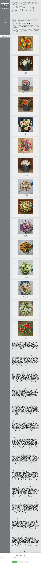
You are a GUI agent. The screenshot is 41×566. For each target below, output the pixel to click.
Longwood (37, 458)
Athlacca (27, 362)
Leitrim (37, 465)
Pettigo (23, 414)
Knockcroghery (31, 473)
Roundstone (27, 390)
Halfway (31, 513)
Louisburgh (36, 456)
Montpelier (13, 442)
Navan (19, 429)
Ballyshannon (31, 431)
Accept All (14, 561)
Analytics (18, 564)
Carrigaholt (30, 480)
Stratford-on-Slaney (29, 374)
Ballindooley (14, 379)
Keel (18, 505)
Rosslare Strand (19, 391)
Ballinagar (22, 372)
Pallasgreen (32, 416)
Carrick (29, 481)
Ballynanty (33, 427)
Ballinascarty (35, 376)
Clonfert (24, 515)
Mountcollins (14, 440)
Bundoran (36, 463)
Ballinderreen (20, 378)
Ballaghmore (26, 368)
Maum (28, 452)
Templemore (36, 367)
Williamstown (14, 345)
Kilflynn (17, 495)
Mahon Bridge (22, 454)
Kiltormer (22, 477)
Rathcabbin (18, 406)
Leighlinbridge (18, 466)
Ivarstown (31, 507)
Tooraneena (17, 361)
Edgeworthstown (20, 545)
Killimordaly (23, 489)
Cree (17, 539)
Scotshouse (29, 384)
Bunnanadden (29, 464)
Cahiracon (24, 469)
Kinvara (20, 475)
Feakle (23, 540)
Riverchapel (26, 398)
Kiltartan (30, 478)
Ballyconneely (23, 395)
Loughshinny (17, 457)
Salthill (21, 388)
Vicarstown (37, 350)
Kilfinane (29, 495)
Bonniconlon (21, 452)
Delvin (20, 552)
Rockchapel (25, 396)
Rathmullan (35, 401)
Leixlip (24, 465)
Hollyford (29, 512)
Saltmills (13, 388)
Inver (15, 509)
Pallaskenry (27, 416)
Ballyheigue (37, 408)
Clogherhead (35, 511)
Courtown (31, 537)
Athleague (35, 362)
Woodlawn (24, 343)
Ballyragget (29, 430)
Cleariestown (27, 508)
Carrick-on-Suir (27, 479)
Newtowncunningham (19, 424)
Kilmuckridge (25, 481)
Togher (37, 361)
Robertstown (20, 397)
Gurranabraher (25, 514)
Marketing (28, 564)
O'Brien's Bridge (28, 421)
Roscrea (26, 394)
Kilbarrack (25, 503)
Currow (13, 546)
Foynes (13, 534)
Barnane (35, 439)
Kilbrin (17, 502)
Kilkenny (21, 493)
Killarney (37, 490)
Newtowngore (23, 423)
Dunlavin (35, 548)
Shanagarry (31, 383)
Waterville (31, 347)
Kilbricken (20, 502)
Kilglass (25, 494)
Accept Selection (21, 561)
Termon (36, 366)
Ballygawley (14, 406)
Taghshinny (22, 371)
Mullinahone (29, 432)
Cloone (13, 523)
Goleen (29, 521)
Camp (31, 470)
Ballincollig (32, 377)
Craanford (13, 538)
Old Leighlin (30, 420)
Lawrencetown (29, 469)
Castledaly (13, 491)
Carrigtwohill (21, 485)
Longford (16, 459)
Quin (17, 409)
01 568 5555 (30, 23)
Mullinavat (21, 432)
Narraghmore (25, 429)
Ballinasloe (20, 377)
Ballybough (24, 391)
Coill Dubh (20, 526)
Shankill (22, 382)
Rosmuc (17, 393)
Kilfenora (33, 495)
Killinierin (32, 488)
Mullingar (17, 432)
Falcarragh (13, 541)
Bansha (29, 437)
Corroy (33, 536)
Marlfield (31, 452)
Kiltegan (13, 478)
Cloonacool (36, 521)
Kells (12, 505)
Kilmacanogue (14, 487)
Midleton (17, 449)
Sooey (13, 378)
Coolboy (21, 529)
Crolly (26, 540)
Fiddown (36, 536)
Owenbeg (29, 417)
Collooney (27, 527)
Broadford (26, 459)
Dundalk (35, 551)
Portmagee (14, 413)
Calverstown (19, 470)
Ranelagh (24, 407)
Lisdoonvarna (14, 462)
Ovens (32, 417)
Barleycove (33, 438)
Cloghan (17, 510)
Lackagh (35, 471)
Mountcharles (24, 440)
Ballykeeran (14, 410)
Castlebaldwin (34, 486)
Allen (15, 351)
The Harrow (30, 365)
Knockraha (31, 472)
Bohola (13, 452)
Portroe (17, 412)
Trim (18, 359)
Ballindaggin (37, 377)
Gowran (36, 518)
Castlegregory (33, 491)
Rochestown (35, 396)
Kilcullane (20, 498)
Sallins (36, 388)
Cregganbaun (21, 539)
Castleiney (20, 492)
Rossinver (34, 391)
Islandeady (35, 507)
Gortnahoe (35, 519)
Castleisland (33, 492)
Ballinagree (22, 373)
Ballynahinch (27, 426)
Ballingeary (23, 380)
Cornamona (31, 535)
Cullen (19, 544)
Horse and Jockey (22, 511)
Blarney (32, 449)
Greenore (27, 515)
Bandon (22, 436)
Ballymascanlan (36, 417)
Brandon (13, 457)
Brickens (13, 458)
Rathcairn (36, 405)
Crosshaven (18, 543)
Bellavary (24, 432)
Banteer (36, 437)
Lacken (32, 471)
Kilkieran (29, 492)
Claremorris (23, 507)
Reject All (26, 561)
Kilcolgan (13, 501)
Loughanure (22, 458)
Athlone (20, 363)
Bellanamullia (23, 443)
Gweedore (21, 514)
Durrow (13, 547)
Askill (25, 361)
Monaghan (28, 445)
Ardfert (13, 357)
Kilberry (23, 502)
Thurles (20, 364)
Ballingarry (33, 379)
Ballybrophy (36, 392)
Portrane (21, 412)
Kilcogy (17, 501)
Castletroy (28, 497)
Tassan (33, 368)
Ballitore (33, 388)
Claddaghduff (36, 504)
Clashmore (23, 508)
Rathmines (27, 403)
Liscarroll (18, 462)
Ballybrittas (23, 392)
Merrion (20, 449)
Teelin (30, 368)
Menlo (29, 449)
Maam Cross (29, 455)
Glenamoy (27, 526)
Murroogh (37, 430)
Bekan (22, 442)
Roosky (27, 395)
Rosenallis (34, 393)
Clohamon (32, 509)
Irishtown (18, 508)
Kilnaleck (13, 481)
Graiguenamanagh (19, 518)
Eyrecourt (34, 541)
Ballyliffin (24, 412)
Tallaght (17, 371)
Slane (35, 378)
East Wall (34, 545)
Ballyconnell (14, 395)
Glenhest (13, 524)
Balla (33, 367)
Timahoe (30, 363)
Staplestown (18, 376)
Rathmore (13, 403)
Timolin (16, 363)
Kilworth (33, 476)
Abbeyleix (24, 344)
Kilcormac (13, 499)
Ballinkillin (32, 381)
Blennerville (17, 450)
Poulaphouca (23, 411)
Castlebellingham (31, 487)
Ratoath (31, 400)
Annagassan (31, 352)
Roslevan (25, 393)
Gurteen (30, 514)
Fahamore (30, 541)
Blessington (24, 450)
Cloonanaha (34, 524)
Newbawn (37, 428)
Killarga (22, 491)
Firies (31, 536)
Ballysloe (13, 432)
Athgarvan (21, 362)
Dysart (32, 546)
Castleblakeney (14, 488)
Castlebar (22, 487)
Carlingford (14, 473)
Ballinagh (26, 372)
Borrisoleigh (34, 454)
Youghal (21, 342)
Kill (26, 492)
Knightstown (17, 475)
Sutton (25, 373)
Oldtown (21, 420)
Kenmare (31, 504)
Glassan (33, 527)
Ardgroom (32, 357)
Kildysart (24, 492)
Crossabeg (24, 542)
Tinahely (13, 363)
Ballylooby (26, 413)
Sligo (29, 378)
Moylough (13, 437)
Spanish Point (27, 377)
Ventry (13, 351)
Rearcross (24, 400)
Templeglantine (20, 368)
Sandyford (23, 387)
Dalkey (15, 548)
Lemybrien (13, 465)
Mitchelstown (28, 446)
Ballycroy (17, 396)
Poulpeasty (18, 411)
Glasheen (21, 528)
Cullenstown (30, 544)
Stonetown (33, 375)
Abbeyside (22, 345)
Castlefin (29, 491)
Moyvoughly (18, 436)
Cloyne (16, 525)
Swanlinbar (17, 373)
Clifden (18, 509)
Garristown (28, 530)
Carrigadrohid (14, 480)
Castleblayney (28, 488)
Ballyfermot (23, 403)
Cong (30, 527)
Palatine (35, 416)
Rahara (33, 408)
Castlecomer (31, 489)
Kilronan (18, 480)
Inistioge (36, 509)
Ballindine (32, 378)
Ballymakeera (24, 417)
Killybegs (18, 487)
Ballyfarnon (30, 401)
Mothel (18, 441)
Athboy (27, 361)
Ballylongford (18, 413)
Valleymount (19, 351)
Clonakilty (22, 513)
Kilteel (24, 478)
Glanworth (28, 528)
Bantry (20, 438)
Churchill (13, 503)
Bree (30, 454)
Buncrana (17, 463)
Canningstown (21, 471)
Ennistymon (28, 542)
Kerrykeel (18, 504)
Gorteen (17, 520)
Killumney (37, 476)
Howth (37, 510)
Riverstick (17, 398)
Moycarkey (14, 438)
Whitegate (27, 345)
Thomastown (25, 364)
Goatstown (22, 522)
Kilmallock (17, 485)
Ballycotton (31, 395)
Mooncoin (32, 441)
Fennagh (35, 539)
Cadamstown (34, 466)
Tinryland (31, 362)
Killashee (33, 490)
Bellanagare (14, 443)
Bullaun (29, 462)
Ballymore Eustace (15, 421)
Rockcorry (21, 396)
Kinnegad (13, 476)
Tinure (24, 362)
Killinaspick (14, 489)
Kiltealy (27, 478)
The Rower (21, 365)
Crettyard (28, 539)
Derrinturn (13, 553)
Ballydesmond (14, 399)
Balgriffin (25, 367)
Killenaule (13, 490)
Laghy (26, 471)
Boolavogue (36, 452)
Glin (28, 523)
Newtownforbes (29, 423)
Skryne (38, 378)
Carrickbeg (14, 477)
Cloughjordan (25, 524)
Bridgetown (33, 458)
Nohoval (20, 422)
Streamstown (19, 374)
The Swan (35, 364)
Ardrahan (24, 358)
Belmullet (23, 444)
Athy (27, 363)
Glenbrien (13, 526)
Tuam (16, 359)
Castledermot (18, 491)
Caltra (26, 470)
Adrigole (27, 347)
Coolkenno (32, 530)
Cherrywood (20, 503)
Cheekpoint (32, 502)
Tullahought (28, 356)
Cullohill (34, 544)
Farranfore (29, 540)
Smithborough (25, 378)
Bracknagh (29, 456)
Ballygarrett (19, 405)
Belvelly (36, 444)
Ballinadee (13, 372)
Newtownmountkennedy (16, 423)
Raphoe (17, 407)
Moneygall (28, 443)
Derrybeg (21, 553)
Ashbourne (30, 360)
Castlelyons (25, 493)
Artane (37, 359)
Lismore (23, 461)
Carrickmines (20, 478)
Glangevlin (17, 529)
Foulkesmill (31, 534)
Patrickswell (35, 414)
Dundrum (18, 551)
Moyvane (25, 436)
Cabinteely (23, 466)
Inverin (13, 509)
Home (5, 17)
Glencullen (20, 525)
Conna (36, 527)
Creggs (25, 539)
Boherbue (35, 450)
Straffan (13, 375)
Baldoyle (13, 367)
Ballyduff (20, 399)
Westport (28, 346)
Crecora (30, 538)
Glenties (31, 523)
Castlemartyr (30, 493)
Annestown (20, 355)
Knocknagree (35, 472)
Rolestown (35, 395)
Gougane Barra (21, 519)
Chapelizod (36, 499)
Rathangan (27, 406)
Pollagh (16, 414)
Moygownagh (21, 437)
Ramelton (28, 407)
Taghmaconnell (35, 371)
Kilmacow (24, 486)
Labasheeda (18, 472)
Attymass (13, 364)
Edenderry (30, 545)
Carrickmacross (34, 477)
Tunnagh (26, 352)
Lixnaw (30, 459)
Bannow (17, 437)
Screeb (13, 384)
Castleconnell (18, 490)
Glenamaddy (14, 527)
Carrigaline (17, 481)
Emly (24, 544)
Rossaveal (32, 392)
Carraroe (25, 476)
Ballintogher (14, 387)
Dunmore (18, 548)
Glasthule (23, 527)
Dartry (29, 546)
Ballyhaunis (32, 407)
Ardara (16, 356)
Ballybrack (13, 392)
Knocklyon (24, 473)
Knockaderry (28, 474)
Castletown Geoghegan (16, 497)
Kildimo (29, 496)
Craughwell (27, 538)
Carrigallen (16, 482)
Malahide (32, 453)
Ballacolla (30, 394)
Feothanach (14, 539)
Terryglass (23, 366)
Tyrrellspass (14, 354)
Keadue (26, 505)
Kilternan (29, 477)
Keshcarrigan (14, 504)
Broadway (21, 460)
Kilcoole (28, 499)
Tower (18, 360)
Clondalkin (16, 547)
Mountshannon (14, 439)
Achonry (13, 346)
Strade (20, 375)
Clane (21, 505)
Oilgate (33, 420)
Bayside (21, 441)
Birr (20, 447)
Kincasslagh (29, 476)
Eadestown (17, 546)
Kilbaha (16, 503)
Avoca (33, 365)
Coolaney (13, 529)
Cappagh (28, 471)
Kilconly (32, 499)
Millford (35, 448)
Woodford (28, 343)
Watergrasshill (35, 347)
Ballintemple (33, 384)
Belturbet (32, 444)
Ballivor (13, 389)
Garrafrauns (14, 531)
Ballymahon (17, 416)
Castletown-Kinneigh (34, 497)
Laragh (23, 470)
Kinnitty (32, 475)
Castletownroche (21, 496)
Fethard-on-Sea (14, 537)
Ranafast (20, 407)
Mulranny (36, 431)
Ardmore (13, 358)
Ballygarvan (32, 405)
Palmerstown (22, 416)
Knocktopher (23, 472)
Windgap (28, 344)
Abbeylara (32, 343)
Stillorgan (37, 375)
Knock (37, 474)
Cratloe (20, 538)
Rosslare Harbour (29, 391)
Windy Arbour (20, 344)
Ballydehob (22, 398)
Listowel (13, 460)
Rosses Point (18, 392)
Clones (17, 515)
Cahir (17, 469)
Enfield (37, 543)
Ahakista (26, 349)
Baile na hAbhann (16, 427)
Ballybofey (13, 391)
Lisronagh (13, 461)
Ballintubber (32, 387)
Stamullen (22, 376)
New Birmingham (32, 428)
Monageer (36, 445)
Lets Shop (5, 19)
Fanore (33, 540)
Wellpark (36, 346)
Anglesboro (34, 351)
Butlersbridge (32, 465)
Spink (16, 377)
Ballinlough (26, 382)
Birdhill (19, 446)
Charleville (13, 502)
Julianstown (36, 505)
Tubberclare (25, 357)
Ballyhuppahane (21, 409)
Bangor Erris (33, 436)
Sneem (16, 378)
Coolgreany (23, 530)
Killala (13, 492)
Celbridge (21, 499)
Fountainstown (26, 534)
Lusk (17, 456)
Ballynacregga (17, 426)
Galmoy (27, 531)
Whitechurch (17, 346)
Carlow (27, 473)
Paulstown (26, 414)
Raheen (20, 408)
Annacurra (30, 349)
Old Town (18, 420)
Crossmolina (27, 543)
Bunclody (28, 463)
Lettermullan (24, 463)
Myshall (13, 430)
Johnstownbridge (19, 506)
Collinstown (31, 526)
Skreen (18, 379)
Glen (20, 527)
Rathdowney (30, 404)
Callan (36, 469)
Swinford (13, 373)
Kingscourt (21, 476)
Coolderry (32, 528)
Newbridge (18, 428)
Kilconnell (25, 499)
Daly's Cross (23, 548)
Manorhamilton (14, 453)
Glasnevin (13, 528)
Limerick (13, 463)
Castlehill (16, 492)
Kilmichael (36, 482)
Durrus (38, 546)
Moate (24, 446)
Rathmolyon (18, 403)
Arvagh (21, 360)
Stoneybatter (28, 375)
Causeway (29, 498)
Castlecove (30, 490)
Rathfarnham (22, 404)
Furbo (38, 531)
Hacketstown (36, 513)
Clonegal (33, 514)
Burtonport (28, 465)
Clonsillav (28, 520)
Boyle (24, 456)
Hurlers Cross (24, 510)
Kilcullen (17, 498)
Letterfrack (34, 464)
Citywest (27, 504)
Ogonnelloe (37, 420)
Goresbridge (25, 521)
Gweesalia (32, 529)
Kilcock (24, 501)
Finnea (35, 535)
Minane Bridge (33, 446)
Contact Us (5, 24)
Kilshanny (23, 479)
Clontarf (20, 521)
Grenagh (20, 515)
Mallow (24, 453)
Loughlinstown (36, 457)
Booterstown (20, 453)
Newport (31, 425)
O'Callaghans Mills (22, 421)
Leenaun (29, 466)
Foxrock (18, 534)
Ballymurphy (26, 424)
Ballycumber (25, 397)
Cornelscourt (21, 536)
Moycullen (33, 437)
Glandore (24, 529)
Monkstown (32, 442)
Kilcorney (33, 498)
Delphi (13, 552)
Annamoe (21, 354)
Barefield (29, 438)
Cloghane (16, 511)
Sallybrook (29, 388)
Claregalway (14, 507)
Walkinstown (14, 350)
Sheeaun (25, 381)
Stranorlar (35, 374)
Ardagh (35, 355)
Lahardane (16, 471)
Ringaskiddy (35, 398)
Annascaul (13, 355)
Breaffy (32, 457)
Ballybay (28, 389)
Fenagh (20, 540)
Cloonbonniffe (17, 522)
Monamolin (24, 445)
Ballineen (26, 379)
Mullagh (18, 433)
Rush (13, 390)
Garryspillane (14, 530)
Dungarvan (30, 550)
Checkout (7, 36)
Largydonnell (14, 470)
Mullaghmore (34, 432)
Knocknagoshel (18, 473)
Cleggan (35, 508)
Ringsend (30, 398)
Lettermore (32, 463)
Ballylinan (30, 414)
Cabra (26, 466)
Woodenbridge (14, 344)
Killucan (35, 487)
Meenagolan (36, 449)
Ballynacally (18, 425)
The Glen (18, 366)
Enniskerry (37, 542)
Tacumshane (18, 372)
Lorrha (29, 458)
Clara (29, 505)
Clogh (25, 509)
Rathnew (26, 401)
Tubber (29, 357)
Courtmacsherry (20, 537)
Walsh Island (35, 349)
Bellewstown (36, 443)
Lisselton (29, 460)
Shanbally (36, 382)
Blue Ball (28, 450)
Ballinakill (28, 373)
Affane (13, 348)
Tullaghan (32, 356)
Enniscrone (23, 543)
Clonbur (13, 514)
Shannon (29, 381)
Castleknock (14, 493)
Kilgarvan (13, 495)
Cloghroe (22, 512)
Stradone (16, 375)
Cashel (18, 486)
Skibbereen (22, 379)
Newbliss (26, 428)
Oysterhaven (14, 417)
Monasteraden (27, 444)
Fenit (23, 538)
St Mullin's (31, 376)
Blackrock (33, 447)
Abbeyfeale (25, 342)
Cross (18, 542)
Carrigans (32, 482)
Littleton (37, 459)
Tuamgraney (33, 358)
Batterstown (29, 440)
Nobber (24, 422)
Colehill (23, 526)
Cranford (17, 538)
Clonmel (24, 518)
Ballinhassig (14, 381)
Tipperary (17, 362)
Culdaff (34, 546)
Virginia (22, 350)
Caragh (27, 472)
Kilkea (23, 494)
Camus (13, 471)
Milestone (13, 449)
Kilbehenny (27, 502)
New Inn (31, 426)
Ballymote (34, 421)
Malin (26, 453)
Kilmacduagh (29, 486)
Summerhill (36, 373)
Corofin (25, 536)
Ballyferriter (14, 404)
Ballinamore (27, 376)
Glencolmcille (29, 525)
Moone (24, 441)
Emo (16, 544)
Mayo (38, 450)
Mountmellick (31, 439)
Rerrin (28, 399)
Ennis (31, 543)
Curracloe (37, 544)
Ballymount (35, 423)
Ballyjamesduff (29, 409)
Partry (35, 415)
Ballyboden (37, 389)
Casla (21, 486)
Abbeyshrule (33, 344)
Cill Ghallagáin (23, 504)
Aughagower (30, 364)
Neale (16, 429)
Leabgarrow (14, 469)
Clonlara (31, 515)
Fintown (27, 535)
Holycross (27, 511)
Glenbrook (37, 525)
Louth (33, 456)
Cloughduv (35, 523)
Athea (35, 361)
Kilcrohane (25, 498)
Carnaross (36, 473)
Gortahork (25, 520)
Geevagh (28, 529)
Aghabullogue (21, 348)
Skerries (29, 379)
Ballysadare (17, 388)
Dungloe (26, 550)
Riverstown (29, 397)
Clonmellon (28, 518)
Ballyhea (16, 408)
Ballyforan (34, 404)
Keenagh (15, 505)
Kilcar (32, 501)
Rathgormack (35, 403)
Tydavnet (25, 354)
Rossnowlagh (36, 390)
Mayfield (25, 452)
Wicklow (18, 345)
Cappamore (14, 472)
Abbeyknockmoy (19, 343)
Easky (37, 545)
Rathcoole (23, 405)
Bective (36, 441)
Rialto (22, 389)
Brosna (33, 460)
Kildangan (13, 498)
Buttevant (13, 466)
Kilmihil (28, 482)
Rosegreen (18, 394)
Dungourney (22, 550)
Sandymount (19, 387)
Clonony (31, 519)
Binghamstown (14, 446)
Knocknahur (24, 474)
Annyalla (28, 355)
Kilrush (37, 479)
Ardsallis (37, 358)
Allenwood (24, 351)
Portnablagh (29, 412)
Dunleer (31, 548)
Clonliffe (34, 515)
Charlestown (28, 501)
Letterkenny (24, 464)
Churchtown (29, 503)
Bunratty (17, 465)
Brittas (13, 459)
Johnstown (24, 506)
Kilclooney (17, 499)
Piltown (19, 414)
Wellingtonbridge (20, 347)
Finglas (17, 536)
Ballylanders (32, 410)
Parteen (13, 416)
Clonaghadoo (34, 512)
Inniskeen (21, 509)
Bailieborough (14, 366)
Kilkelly (34, 493)
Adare (24, 347)
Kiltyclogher (18, 477)
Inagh (20, 510)
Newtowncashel (31, 424)
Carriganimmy (24, 482)
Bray (25, 457)
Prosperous (36, 410)
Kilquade (21, 480)
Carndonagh (25, 475)
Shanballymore (31, 382)
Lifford (20, 463)
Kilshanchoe (33, 479)
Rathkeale (31, 403)
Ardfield (16, 357)
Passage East (25, 415)
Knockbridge (33, 474)
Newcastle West (28, 427)
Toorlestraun (35, 360)
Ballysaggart (21, 431)
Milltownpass (17, 447)
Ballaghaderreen (15, 368)
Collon (18, 527)
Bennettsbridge (18, 445)
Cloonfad (18, 523)
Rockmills (13, 396)
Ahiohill (33, 350)
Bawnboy (33, 440)
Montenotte (18, 442)
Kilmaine (34, 485)
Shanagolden (14, 383)
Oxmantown (19, 417)
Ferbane (33, 538)
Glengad (21, 524)
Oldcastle (25, 420)
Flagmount (14, 535)
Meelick (20, 450)
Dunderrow (31, 551)
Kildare (25, 497)
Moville (17, 438)
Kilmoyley (33, 481)
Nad (31, 429)
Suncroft (32, 373)
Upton (38, 351)
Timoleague (24, 363)
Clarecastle (14, 506)
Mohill (21, 446)
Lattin (33, 469)
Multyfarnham (26, 431)
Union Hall (22, 352)
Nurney (37, 421)
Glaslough (17, 528)
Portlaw (23, 413)
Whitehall (13, 343)
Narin (29, 429)
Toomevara (31, 361)
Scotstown (20, 384)
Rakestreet (36, 407)
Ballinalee (23, 374)
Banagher (13, 436)
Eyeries (37, 541)
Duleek (35, 552)
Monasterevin (18, 444)
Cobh (17, 526)
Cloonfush (25, 523)
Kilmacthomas (14, 486)
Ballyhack (22, 406)
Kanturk (32, 505)
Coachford (33, 525)
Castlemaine (14, 494)
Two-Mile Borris (30, 354)
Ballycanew (22, 393)
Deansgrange (22, 551)
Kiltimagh (26, 477)
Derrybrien (28, 553)
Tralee (27, 359)
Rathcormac (14, 405)
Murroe (17, 431)
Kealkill (23, 505)
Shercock (21, 381)
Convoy (25, 528)
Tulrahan (24, 355)
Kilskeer (19, 479)
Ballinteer (24, 384)
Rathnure (17, 401)
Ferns (28, 537)
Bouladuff (33, 455)
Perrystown (18, 410)
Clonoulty (13, 520)
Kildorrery (26, 496)
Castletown (26, 495)
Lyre (36, 455)
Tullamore (19, 356)
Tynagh (18, 354)
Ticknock (34, 363)
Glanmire (36, 528)
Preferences (23, 564)
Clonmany (13, 518)
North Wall (17, 422)
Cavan (36, 498)
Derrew (27, 552)
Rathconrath (27, 405)
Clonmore (32, 518)
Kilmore (20, 482)
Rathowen (13, 401)
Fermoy (35, 537)
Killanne (25, 491)
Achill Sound (31, 345)
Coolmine (35, 530)
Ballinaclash (14, 371)
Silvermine (27, 380)
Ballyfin (26, 404)
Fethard (25, 537)
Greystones (14, 515)
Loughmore (28, 457)
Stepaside (13, 376)
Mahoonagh (17, 454)
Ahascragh (19, 350)
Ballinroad (26, 383)
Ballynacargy (27, 425)
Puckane (22, 410)
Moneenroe (14, 444)
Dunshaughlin (28, 547)
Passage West (19, 415)
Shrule (36, 380)
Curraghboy (26, 545)
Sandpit (36, 387)
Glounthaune (36, 522)
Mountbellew (14, 441)
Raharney (29, 408)
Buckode (22, 462)
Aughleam (13, 365)
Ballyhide (13, 409)
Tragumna (31, 359)
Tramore (24, 359)
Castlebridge (18, 489)
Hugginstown (29, 510)
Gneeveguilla (27, 522)
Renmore (24, 399)
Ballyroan (13, 431)
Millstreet (20, 448)
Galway (21, 531)
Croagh (32, 539)
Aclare (21, 346)
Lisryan (36, 460)
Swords (30, 372)
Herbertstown (14, 513)
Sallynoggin (25, 388)
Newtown (36, 424)
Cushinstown (25, 546)
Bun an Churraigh (34, 462)
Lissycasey (26, 460)
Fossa (34, 534)
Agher (13, 349)
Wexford (24, 346)
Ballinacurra (27, 371)
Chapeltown (21, 501)
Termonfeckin (31, 366)
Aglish (16, 349)
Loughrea (22, 457)
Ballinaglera (34, 372)
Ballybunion (14, 393)
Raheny (13, 408)
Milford (28, 448)
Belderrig (28, 442)
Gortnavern (27, 519)
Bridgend (25, 458)
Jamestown (19, 507)
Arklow (21, 359)
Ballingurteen (32, 380)
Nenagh (13, 429)
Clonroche (20, 520)
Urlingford (30, 351)
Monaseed (13, 445)
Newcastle (37, 427)
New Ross (22, 425)
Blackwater (31, 448)
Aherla (25, 350)
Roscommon (34, 394)
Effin (12, 545)
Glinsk (16, 523)
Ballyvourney (22, 433)
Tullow (13, 356)
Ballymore (14, 420)
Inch (12, 510)
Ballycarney (30, 393)
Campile (37, 470)
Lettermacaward (15, 464)
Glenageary (36, 526)
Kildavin (22, 497)
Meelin (13, 450)
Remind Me (5, 27)
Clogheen (31, 511)
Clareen (28, 506)
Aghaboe (16, 348)
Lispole (20, 461)
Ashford (13, 361)
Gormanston (14, 521)
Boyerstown (14, 456)
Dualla (31, 553)
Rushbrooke (32, 389)
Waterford (29, 348)
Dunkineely (18, 550)
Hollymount (18, 512)
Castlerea (34, 494)
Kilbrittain (35, 501)
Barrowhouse (19, 440)
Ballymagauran (31, 415)
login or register (5, 26)
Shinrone (18, 381)
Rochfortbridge (14, 397)
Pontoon (13, 414)
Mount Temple (24, 438)
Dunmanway (27, 548)
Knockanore (14, 474)
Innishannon (28, 509)
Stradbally (23, 375)
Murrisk (25, 430)
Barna (28, 439)
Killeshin (27, 489)
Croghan (16, 540)
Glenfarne (30, 524)
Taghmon (30, 371)
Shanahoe (22, 383)
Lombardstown (21, 459)
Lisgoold (33, 461)
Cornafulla (13, 536)
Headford (18, 513)
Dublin (25, 553)
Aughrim (17, 365)
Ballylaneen (14, 411)
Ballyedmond (22, 401)
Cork (15, 534)
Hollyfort (25, 512)
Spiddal (23, 377)
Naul (21, 429)
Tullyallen (31, 355)
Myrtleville (17, 430)
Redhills (30, 399)
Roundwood (23, 390)
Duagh (34, 553)
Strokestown (14, 374)
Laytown (20, 469)
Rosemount (14, 394)
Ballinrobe (16, 384)
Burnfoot (21, 465)
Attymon (17, 364)
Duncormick (17, 552)
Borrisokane (27, 454)
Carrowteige (30, 485)
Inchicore (27, 507)
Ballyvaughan (14, 433)
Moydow (26, 437)
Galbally (31, 531)
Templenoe (21, 367)
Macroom (24, 455)
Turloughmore (36, 354)
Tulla (38, 356)
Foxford (21, 534)
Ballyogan (36, 429)
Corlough (24, 535)
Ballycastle (22, 394)
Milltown (23, 447)
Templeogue (29, 367)
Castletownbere (14, 496)
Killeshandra (36, 489)
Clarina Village (14, 508)
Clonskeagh (35, 520)
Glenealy (13, 525)
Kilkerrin (18, 493)
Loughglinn (17, 458)
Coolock (18, 531)
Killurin (26, 487)
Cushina (20, 546)
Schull (37, 384)
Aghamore (33, 348)
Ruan (15, 390)
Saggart (19, 389)
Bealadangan (28, 441)
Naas (33, 429)
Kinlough (17, 476)
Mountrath (19, 439)
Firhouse (17, 535)
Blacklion (26, 447)
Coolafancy (37, 529)
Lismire (30, 461)
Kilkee (37, 493)
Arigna (13, 359)
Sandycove (28, 387)
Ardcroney (23, 356)
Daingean (24, 547)
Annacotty (18, 352)
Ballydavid (13, 398)
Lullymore (20, 456)
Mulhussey (35, 433)
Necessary (13, 564)
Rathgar (17, 404)
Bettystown (32, 445)
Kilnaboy (21, 481)
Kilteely (16, 478)
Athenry (13, 362)
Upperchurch (14, 352)
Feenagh (13, 540)
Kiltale (16, 479)
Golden (13, 522)
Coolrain (24, 531)
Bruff (36, 461)
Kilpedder (25, 480)
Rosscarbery (27, 392)
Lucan (26, 456)
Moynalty (29, 436)
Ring (18, 399)
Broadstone (17, 460)
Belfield (36, 442)
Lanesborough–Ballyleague (30, 411)
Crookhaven (36, 540)
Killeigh (22, 490)
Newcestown (22, 427)
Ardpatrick (17, 358)
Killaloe (38, 491)
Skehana (37, 379)
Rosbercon (18, 395)
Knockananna (18, 474)
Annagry (35, 352)
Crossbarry (33, 542)
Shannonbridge (17, 382)
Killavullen (25, 490)
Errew (20, 542)
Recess (21, 400)
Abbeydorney (35, 342)
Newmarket (22, 426)
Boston (21, 455)
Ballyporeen (21, 430)
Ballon (16, 389)
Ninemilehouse (28, 422)
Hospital (13, 511)
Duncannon (24, 552)
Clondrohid (17, 514)
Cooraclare (35, 531)
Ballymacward (14, 415)
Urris (27, 351)
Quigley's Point (35, 409)
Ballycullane (30, 396)
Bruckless (26, 461)
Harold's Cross (27, 513)
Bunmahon (20, 464)
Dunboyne (31, 552)
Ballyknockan (27, 410)
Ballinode (18, 383)
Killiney (36, 488)
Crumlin (34, 543)
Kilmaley (25, 485)
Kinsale (28, 475)
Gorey (18, 521)
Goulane (13, 519)
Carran (35, 475)
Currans (15, 545)
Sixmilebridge (18, 380)
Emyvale (13, 544)
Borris (29, 453)
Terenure (17, 367)
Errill (15, 542)
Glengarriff (17, 524)
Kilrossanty (19, 488)
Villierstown (29, 350)
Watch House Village (21, 349)
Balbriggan (27, 366)
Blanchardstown (25, 449)
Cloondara (31, 522)
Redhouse (13, 400)
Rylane (25, 389)
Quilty (25, 409)
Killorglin (23, 488)
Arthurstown (14, 360)
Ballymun (13, 424)
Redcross (17, 400)
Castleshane (21, 495)
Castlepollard (19, 494)
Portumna (37, 411)
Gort (31, 520)
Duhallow (17, 553)
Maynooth (17, 452)
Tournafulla (28, 358)
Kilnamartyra (34, 480)
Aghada (25, 348)
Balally (36, 368)
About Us (5, 22)
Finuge (21, 535)
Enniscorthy (14, 543)
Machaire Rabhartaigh (15, 455)
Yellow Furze (30, 342)
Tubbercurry (20, 357)
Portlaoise (30, 413)
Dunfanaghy (14, 551)
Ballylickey (14, 412)
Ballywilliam (31, 433)
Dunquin (32, 547)
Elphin (26, 544)
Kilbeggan (36, 502)
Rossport (31, 390)
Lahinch (34, 470)
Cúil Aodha (19, 530)
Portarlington (35, 413)
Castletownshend (34, 496)
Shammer (35, 383)
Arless (34, 359)
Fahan (22, 541)
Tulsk (17, 355)
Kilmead (13, 485)
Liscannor (25, 462)
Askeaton (21, 361)
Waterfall (37, 348)
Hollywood (13, 512)
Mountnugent (24, 439)
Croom (13, 542)
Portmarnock (34, 412)
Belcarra (24, 442)
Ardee (36, 356)
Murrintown (33, 430)
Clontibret (32, 521)
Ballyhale (13, 407)
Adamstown (33, 346)
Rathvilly (35, 400)
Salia (38, 388)
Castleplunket (30, 494)
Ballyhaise (35, 406)
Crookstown (18, 541)
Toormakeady (25, 360)
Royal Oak (18, 390)
